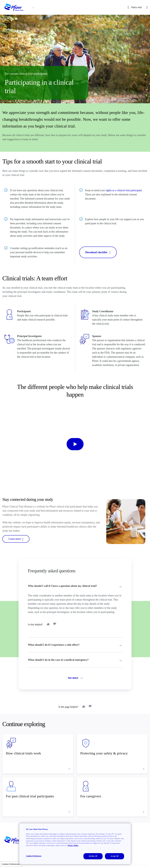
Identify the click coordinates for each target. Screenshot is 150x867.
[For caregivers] (112, 797)
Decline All (93, 856)
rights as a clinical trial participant (124, 190)
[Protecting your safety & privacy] (112, 754)
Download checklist (98, 252)
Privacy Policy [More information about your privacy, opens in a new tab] (73, 845)
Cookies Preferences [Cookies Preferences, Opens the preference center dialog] (33, 856)
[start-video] (75, 444)
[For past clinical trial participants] (37, 797)
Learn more (16, 539)
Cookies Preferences (11, 864)
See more (75, 677)
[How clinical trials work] (37, 754)
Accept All (114, 856)
